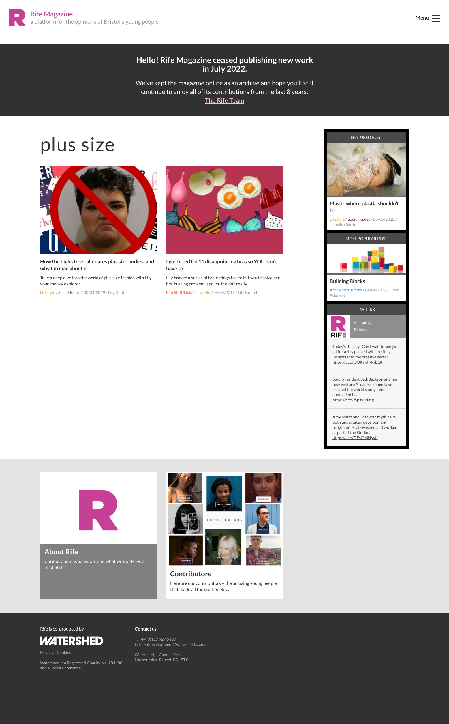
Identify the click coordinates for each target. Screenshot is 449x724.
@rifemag (349, 326)
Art (333, 289)
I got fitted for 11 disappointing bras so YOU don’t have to (221, 265)
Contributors (190, 573)
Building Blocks (347, 281)
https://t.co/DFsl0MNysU (355, 437)
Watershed (71, 640)
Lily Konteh (118, 292)
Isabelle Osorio (343, 224)
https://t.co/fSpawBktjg (353, 399)
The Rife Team (224, 100)
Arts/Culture (350, 289)
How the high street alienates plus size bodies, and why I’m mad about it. (97, 265)
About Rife (61, 551)
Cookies (64, 652)
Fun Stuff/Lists (179, 292)
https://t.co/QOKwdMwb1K (357, 362)
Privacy (47, 652)
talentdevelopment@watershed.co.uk (172, 644)
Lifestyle (47, 292)
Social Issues (69, 292)
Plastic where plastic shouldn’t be (364, 207)
